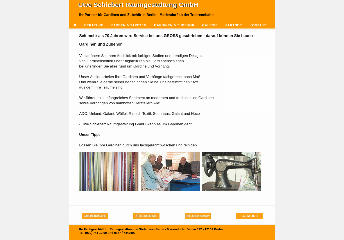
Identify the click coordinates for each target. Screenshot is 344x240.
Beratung (94, 25)
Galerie (210, 25)
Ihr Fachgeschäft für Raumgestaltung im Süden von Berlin (121, 229)
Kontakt (258, 25)
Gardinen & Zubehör (174, 25)
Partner (233, 25)
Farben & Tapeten (128, 25)
